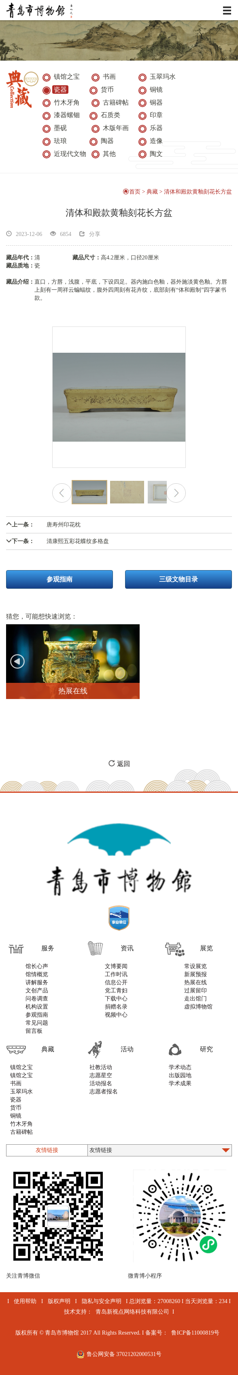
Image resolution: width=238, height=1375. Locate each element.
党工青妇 (116, 991)
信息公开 (116, 982)
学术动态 (180, 1067)
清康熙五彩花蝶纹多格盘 (57, 541)
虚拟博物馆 (198, 1007)
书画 (15, 1083)
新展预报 (195, 974)
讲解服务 (37, 982)
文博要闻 (116, 966)
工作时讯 (116, 974)
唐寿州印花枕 (43, 525)
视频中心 (116, 1015)
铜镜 (15, 1116)
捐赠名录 (116, 1007)
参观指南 (59, 579)
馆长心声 (37, 966)
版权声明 (59, 1301)
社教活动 (100, 1067)
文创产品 (37, 991)
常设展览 (195, 966)
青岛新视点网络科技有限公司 (132, 1312)
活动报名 (100, 1083)
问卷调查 (37, 999)
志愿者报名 (103, 1092)
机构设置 (37, 1007)
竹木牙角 (21, 1124)
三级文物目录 (178, 579)
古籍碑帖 (21, 1132)
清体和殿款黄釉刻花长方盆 (198, 192)
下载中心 (116, 999)
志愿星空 (100, 1075)
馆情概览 (37, 974)
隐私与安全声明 (101, 1301)
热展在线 (195, 982)
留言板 (34, 1031)
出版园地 (180, 1075)
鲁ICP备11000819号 (195, 1333)
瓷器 (15, 1100)
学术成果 (180, 1083)
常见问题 (37, 1023)
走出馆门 (195, 999)
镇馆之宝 (21, 1067)
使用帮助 (25, 1301)
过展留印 (195, 991)
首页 (131, 192)
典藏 (152, 192)
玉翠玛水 (21, 1092)
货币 (15, 1108)
